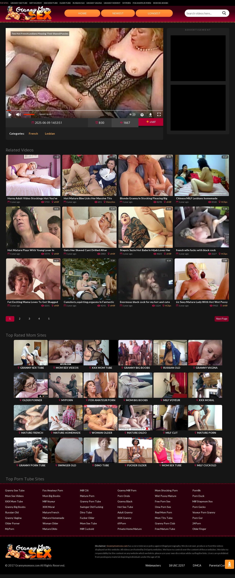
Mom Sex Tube (88, 527)
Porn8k (196, 494)
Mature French (50, 516)
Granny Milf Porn (127, 494)
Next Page (219, 321)
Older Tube (65, 3)
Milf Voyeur (49, 505)
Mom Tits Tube (163, 521)
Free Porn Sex (162, 505)
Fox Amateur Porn (142, 3)
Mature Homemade (53, 521)
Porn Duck (198, 499)
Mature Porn (87, 499)
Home (82, 13)
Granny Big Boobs (14, 510)
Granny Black (125, 505)
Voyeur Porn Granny (203, 516)
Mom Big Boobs (160, 3)
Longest (154, 13)
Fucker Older (87, 521)
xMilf (150, 123)
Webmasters (153, 569)
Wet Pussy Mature (165, 499)
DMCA (197, 569)
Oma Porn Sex (162, 510)
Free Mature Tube (164, 532)
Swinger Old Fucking (91, 510)
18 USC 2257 (177, 569)
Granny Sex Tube (19, 3)
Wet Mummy (35, 3)
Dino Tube (85, 516)
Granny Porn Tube (90, 505)
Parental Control (219, 569)
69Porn (122, 527)
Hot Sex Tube (125, 510)
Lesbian (50, 133)
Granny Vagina (94, 3)
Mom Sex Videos (14, 499)
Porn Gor (197, 521)
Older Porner (12, 527)
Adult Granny (125, 516)
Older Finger (199, 532)
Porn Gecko (198, 510)
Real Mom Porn (163, 516)
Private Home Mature (129, 532)
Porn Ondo (123, 499)
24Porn (196, 527)
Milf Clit (84, 494)
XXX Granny (124, 521)
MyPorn (126, 3)
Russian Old (78, 3)
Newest (118, 13)
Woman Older (50, 527)
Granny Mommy (112, 3)
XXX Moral (48, 510)
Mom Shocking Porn (165, 494)
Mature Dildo (50, 532)
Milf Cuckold (86, 532)
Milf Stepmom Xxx (202, 505)
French (33, 133)
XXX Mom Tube (51, 3)
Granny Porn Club (164, 527)
